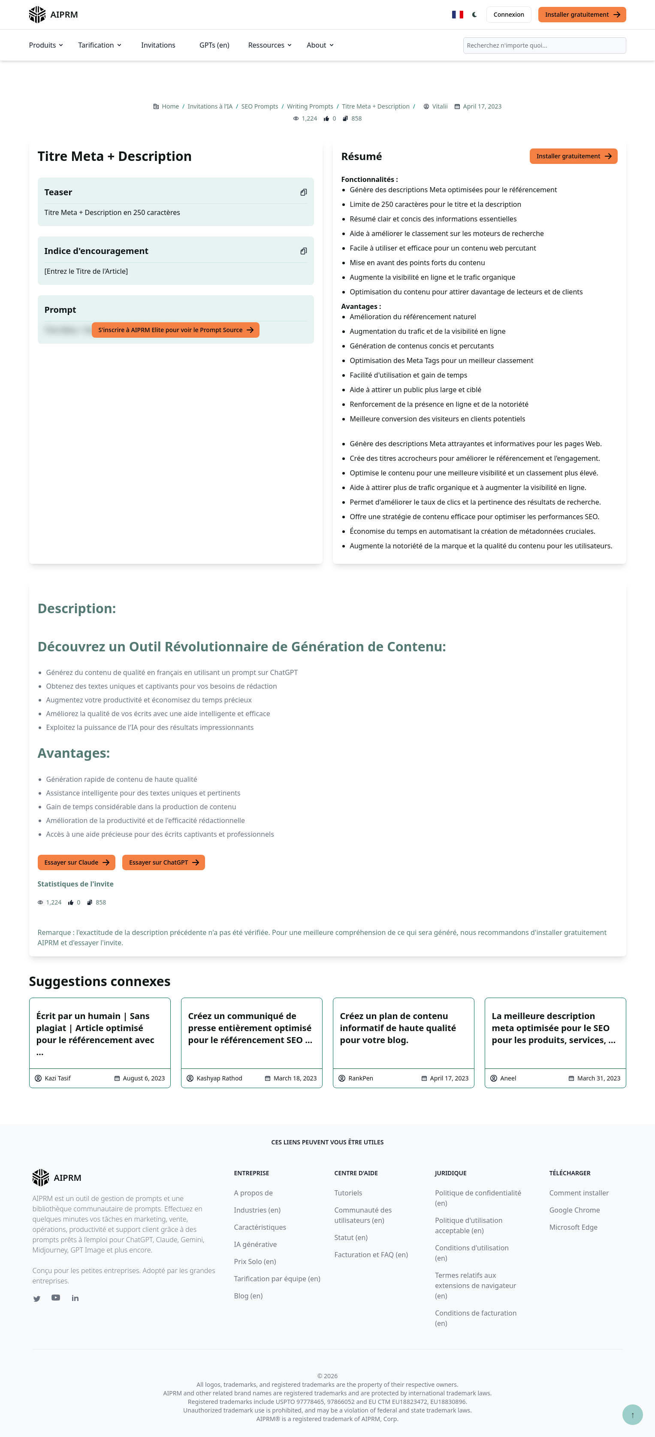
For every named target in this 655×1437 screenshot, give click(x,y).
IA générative (255, 1244)
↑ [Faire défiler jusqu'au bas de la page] (633, 1414)
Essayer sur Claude (78, 862)
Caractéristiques (260, 1227)
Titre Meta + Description (376, 106)
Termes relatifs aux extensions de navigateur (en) (475, 1286)
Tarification (100, 45)
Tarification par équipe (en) (277, 1278)
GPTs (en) (214, 45)
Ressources (270, 45)
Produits (47, 45)
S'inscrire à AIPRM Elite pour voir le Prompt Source (177, 330)
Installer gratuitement (583, 14)
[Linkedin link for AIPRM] (77, 1300)
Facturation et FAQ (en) (371, 1254)
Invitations (158, 45)
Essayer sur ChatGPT (164, 862)
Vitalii (440, 106)
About (321, 45)
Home (171, 106)
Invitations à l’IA (211, 106)
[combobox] (544, 45)
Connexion (509, 14)
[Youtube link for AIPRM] (56, 1300)
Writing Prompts (311, 106)
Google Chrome (574, 1210)
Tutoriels (348, 1193)
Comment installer (579, 1193)
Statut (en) (351, 1237)
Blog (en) (248, 1296)
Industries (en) (257, 1210)
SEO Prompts (260, 106)
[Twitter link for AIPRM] (37, 1299)
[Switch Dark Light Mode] (475, 14)
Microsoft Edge (573, 1227)
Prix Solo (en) (255, 1261)
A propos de (253, 1193)
